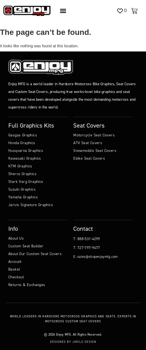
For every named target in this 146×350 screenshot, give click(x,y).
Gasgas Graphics (22, 135)
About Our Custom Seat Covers (35, 253)
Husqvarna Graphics (25, 150)
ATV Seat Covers (87, 143)
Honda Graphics (21, 143)
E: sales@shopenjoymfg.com (95, 256)
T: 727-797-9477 (86, 247)
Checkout (16, 277)
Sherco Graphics (22, 174)
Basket (14, 269)
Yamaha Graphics (23, 197)
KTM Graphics (20, 166)
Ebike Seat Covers (89, 158)
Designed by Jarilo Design (73, 342)
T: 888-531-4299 (86, 239)
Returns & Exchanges (26, 284)
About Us (16, 238)
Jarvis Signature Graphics (30, 205)
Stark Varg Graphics (25, 181)
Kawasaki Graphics (24, 158)
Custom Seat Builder (26, 246)
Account (15, 261)
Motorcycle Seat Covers (94, 135)
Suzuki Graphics (22, 189)
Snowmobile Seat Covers (94, 150)
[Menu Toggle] (63, 10)
